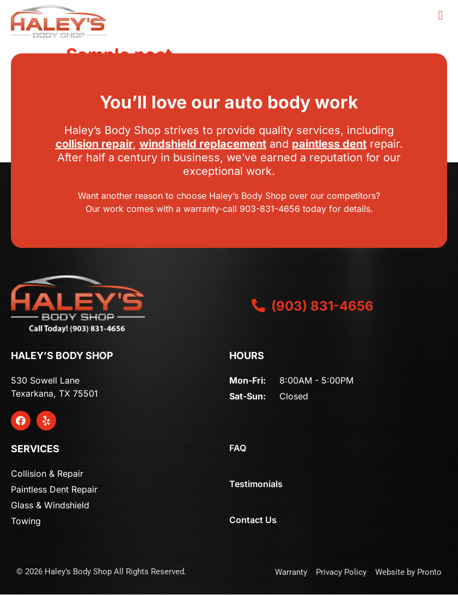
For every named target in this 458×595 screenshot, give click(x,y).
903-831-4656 (270, 208)
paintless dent (329, 143)
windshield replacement (202, 143)
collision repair (94, 143)
